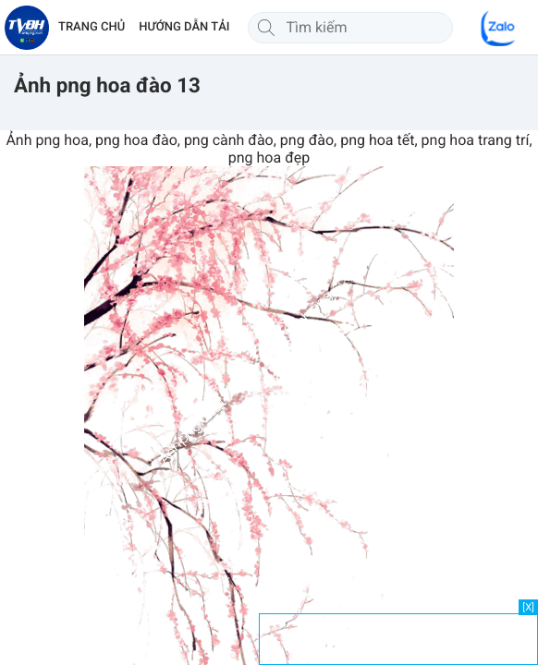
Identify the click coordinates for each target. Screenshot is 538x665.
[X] (528, 607)
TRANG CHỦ (91, 27)
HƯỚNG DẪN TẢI (184, 27)
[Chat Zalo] (499, 27)
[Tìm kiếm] (266, 27)
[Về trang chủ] (27, 28)
